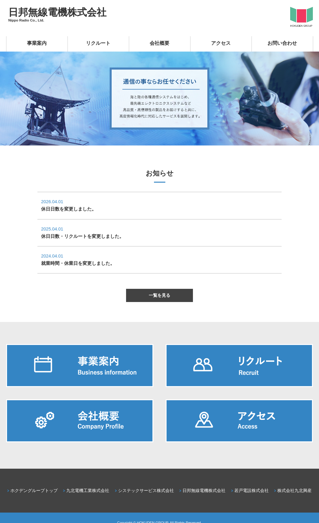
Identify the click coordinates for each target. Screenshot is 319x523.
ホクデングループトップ (34, 490)
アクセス (221, 43)
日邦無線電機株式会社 (57, 12)
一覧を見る (159, 295)
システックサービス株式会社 (146, 490)
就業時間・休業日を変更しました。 (78, 263)
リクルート (98, 43)
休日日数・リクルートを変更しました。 (82, 236)
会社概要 (159, 43)
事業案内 (37, 43)
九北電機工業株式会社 (87, 490)
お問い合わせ (282, 43)
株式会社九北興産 (294, 490)
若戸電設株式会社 (251, 490)
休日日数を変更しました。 (68, 208)
